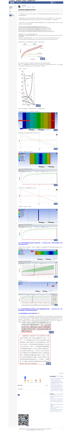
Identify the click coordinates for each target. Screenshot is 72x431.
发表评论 (46, 385)
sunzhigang (52, 404)
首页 (17, 2)
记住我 (12, 14)
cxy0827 (51, 396)
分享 (61, 373)
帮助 (20, 2)
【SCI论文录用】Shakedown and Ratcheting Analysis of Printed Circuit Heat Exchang (56, 390)
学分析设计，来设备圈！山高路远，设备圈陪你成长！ (22, 0)
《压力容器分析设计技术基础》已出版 (56, 381)
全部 (62, 376)
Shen (51, 401)
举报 (59, 373)
